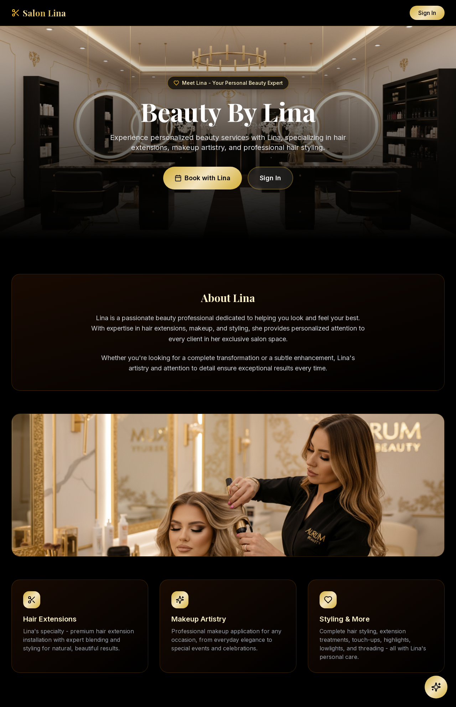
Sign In (427, 12)
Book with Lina (202, 178)
